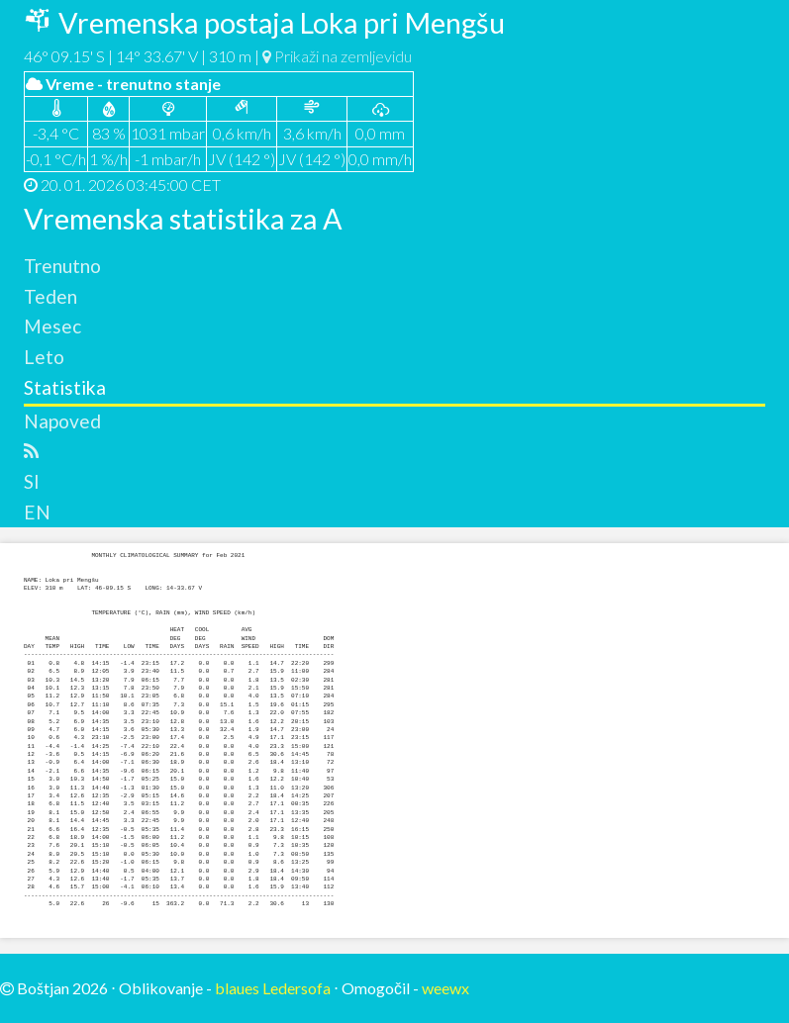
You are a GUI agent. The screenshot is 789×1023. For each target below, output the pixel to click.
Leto (44, 356)
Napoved (62, 421)
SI (32, 481)
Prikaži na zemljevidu (337, 55)
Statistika (65, 387)
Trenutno (62, 265)
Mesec (52, 326)
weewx (445, 987)
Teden (50, 296)
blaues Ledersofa (273, 987)
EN (37, 512)
